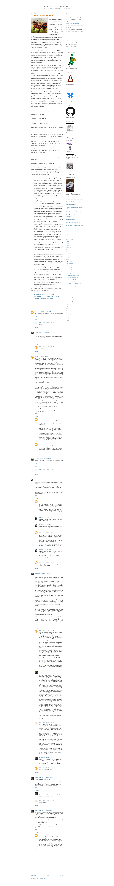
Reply (36, 316)
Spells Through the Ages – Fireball (73, 222)
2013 (68, 308)
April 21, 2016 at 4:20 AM (46, 517)
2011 (68, 312)
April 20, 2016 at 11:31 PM (49, 800)
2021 (68, 249)
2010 (68, 314)
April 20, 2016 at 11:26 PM (49, 418)
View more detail (70, 48)
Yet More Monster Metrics (73, 275)
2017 (68, 257)
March (70, 297)
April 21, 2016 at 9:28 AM (48, 532)
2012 (68, 310)
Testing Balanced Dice (70, 219)
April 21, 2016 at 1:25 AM (46, 443)
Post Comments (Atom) (41, 878)
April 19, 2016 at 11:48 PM (45, 458)
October (70, 261)
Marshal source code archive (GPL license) (46, 296)
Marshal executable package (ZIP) (44, 294)
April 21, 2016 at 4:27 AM (46, 524)
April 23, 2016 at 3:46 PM (48, 834)
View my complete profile (72, 23)
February (71, 299)
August (70, 265)
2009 (68, 316)
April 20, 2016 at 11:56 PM (49, 501)
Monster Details (71, 291)
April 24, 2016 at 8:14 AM (48, 757)
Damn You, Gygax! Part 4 (71, 231)
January (70, 301)
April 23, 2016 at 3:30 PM (48, 562)
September (71, 263)
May (70, 271)
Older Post (61, 875)
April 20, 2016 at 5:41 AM (42, 479)
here (57, 182)
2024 (68, 243)
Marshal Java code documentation (43, 298)
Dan (35, 356)
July (70, 267)
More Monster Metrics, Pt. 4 (74, 288)
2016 (68, 259)
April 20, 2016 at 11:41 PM (49, 630)
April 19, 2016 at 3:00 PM (42, 356)
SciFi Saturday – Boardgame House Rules (74, 225)
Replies (37, 319)
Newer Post (33, 875)
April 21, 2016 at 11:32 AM (46, 549)
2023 (68, 245)
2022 (68, 247)
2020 (68, 251)
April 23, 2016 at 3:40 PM (48, 722)
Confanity (37, 458)
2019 (68, 253)
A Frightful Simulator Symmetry (75, 286)
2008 (68, 318)
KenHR (36, 332)
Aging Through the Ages (73, 277)
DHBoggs (37, 573)
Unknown (37, 311)
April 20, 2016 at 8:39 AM (44, 573)
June (70, 269)
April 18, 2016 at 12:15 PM (45, 311)
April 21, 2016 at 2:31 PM (47, 810)
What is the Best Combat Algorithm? (73, 211)
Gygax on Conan (69, 234)
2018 (68, 255)
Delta (40, 322)
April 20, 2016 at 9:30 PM (50, 793)
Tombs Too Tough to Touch (74, 295)
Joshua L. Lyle (38, 777)
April (70, 273)
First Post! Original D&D (71, 204)
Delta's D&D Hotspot (57, 6)
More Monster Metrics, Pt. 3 (74, 293)
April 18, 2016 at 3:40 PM (44, 332)
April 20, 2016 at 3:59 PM (47, 777)
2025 (68, 241)
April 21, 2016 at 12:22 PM (48, 672)
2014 (68, 306)
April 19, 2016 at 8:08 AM (48, 322)
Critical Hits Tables (70, 228)
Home (47, 875)
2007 (68, 320)
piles (36, 479)
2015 (68, 304)
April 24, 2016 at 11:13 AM (49, 767)
